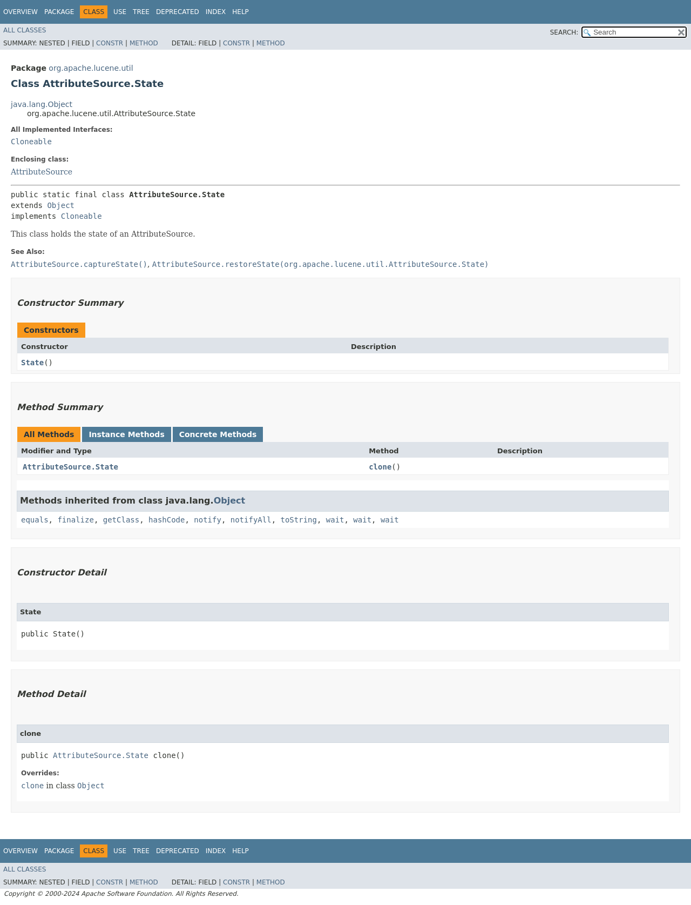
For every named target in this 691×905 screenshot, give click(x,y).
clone (380, 466)
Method (144, 43)
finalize (75, 519)
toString (298, 519)
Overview (20, 12)
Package (59, 12)
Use (119, 12)
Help (240, 12)
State (32, 362)
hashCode (166, 519)
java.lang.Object (41, 104)
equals (35, 519)
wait (335, 519)
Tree (141, 12)
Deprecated (177, 12)
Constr (109, 43)
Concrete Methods (218, 434)
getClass (121, 519)
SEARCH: (564, 32)
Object (60, 205)
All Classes (24, 30)
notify (207, 519)
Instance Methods (126, 434)
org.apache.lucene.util (91, 68)
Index (216, 12)
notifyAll (251, 519)
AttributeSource (41, 171)
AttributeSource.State (70, 466)
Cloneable (31, 141)
